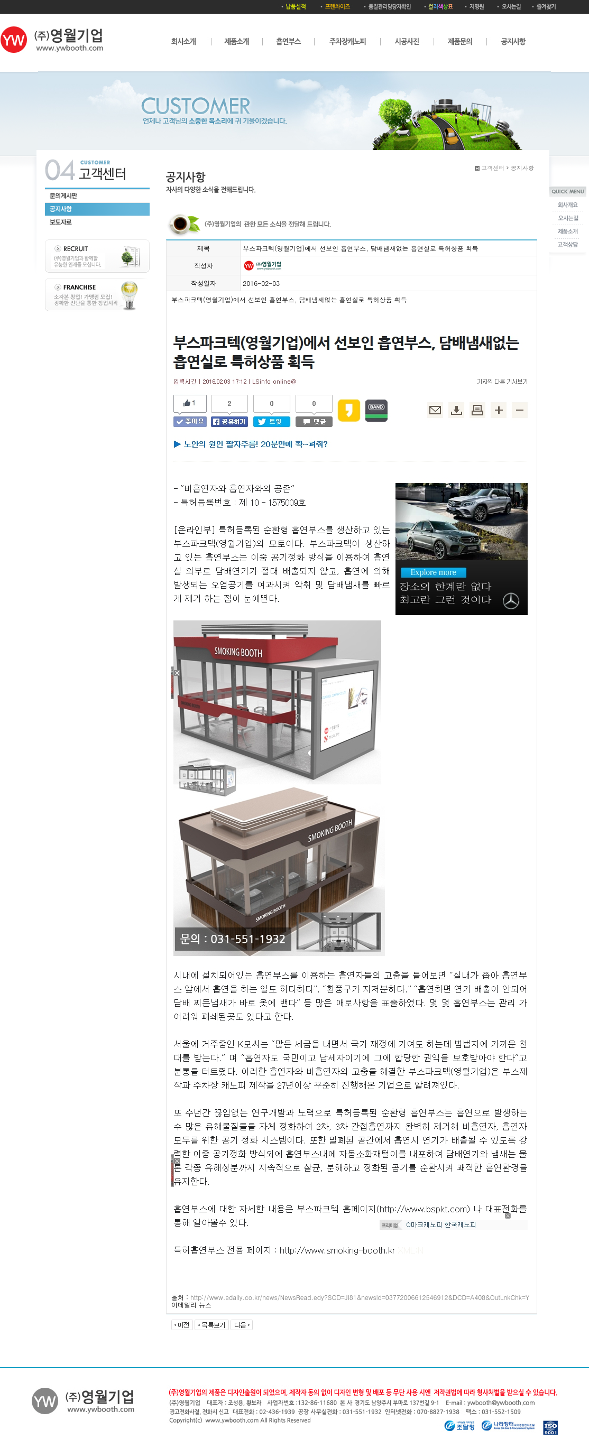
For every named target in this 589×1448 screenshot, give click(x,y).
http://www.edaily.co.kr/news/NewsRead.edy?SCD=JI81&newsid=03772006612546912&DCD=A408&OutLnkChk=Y (359, 1297)
